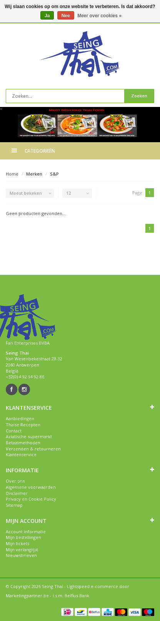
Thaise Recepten (23, 424)
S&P (54, 174)
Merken (34, 174)
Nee (66, 15)
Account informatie (26, 531)
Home (12, 174)
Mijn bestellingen (23, 537)
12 (68, 193)
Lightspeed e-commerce (92, 586)
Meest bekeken (26, 193)
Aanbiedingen (20, 418)
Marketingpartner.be (27, 595)
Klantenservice (21, 454)
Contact (14, 431)
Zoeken (139, 96)
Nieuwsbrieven (21, 555)
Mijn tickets (17, 543)
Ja (47, 15)
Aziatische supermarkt (29, 436)
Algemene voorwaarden (31, 487)
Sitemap (14, 505)
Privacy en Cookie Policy (31, 499)
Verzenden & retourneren (33, 449)
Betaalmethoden (23, 442)
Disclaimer (17, 493)
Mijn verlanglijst (22, 549)
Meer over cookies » (99, 15)
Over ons (15, 481)
